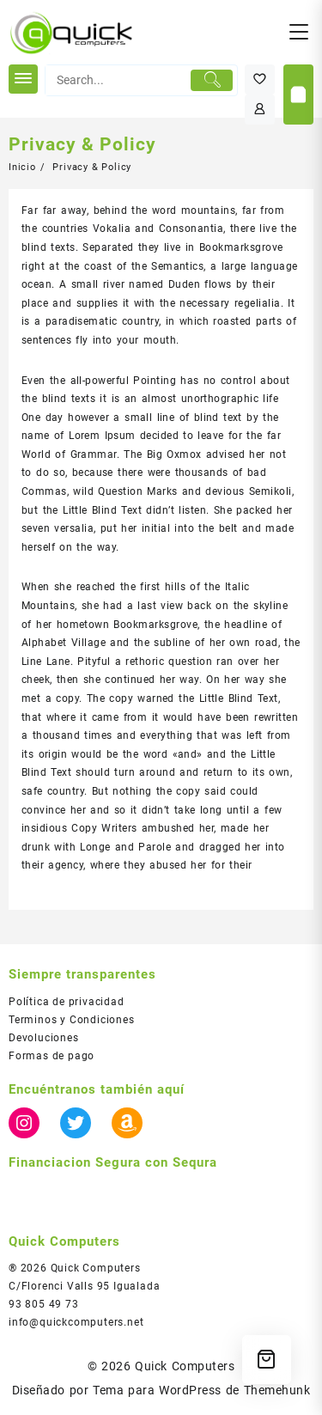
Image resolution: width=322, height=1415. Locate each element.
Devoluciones (44, 1038)
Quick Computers (184, 1366)
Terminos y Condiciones (72, 1020)
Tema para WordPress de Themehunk (201, 1390)
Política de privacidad (67, 1002)
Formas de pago (51, 1056)
